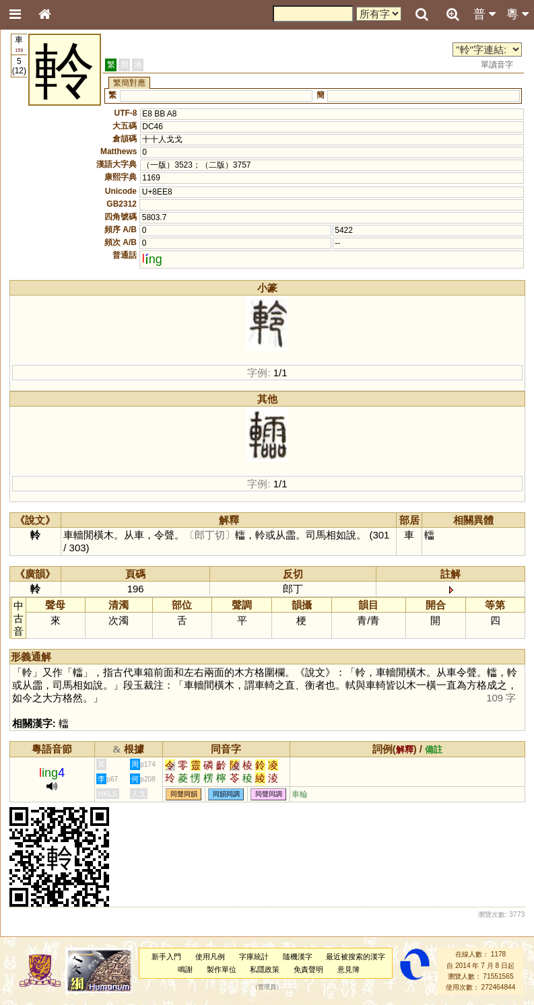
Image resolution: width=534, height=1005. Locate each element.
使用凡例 (210, 956)
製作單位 (221, 969)
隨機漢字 (297, 956)
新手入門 (166, 956)
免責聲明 (308, 969)
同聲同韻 (183, 794)
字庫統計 (254, 956)
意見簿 (348, 969)
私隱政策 (264, 969)
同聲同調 (268, 794)
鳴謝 (185, 969)
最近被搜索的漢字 (355, 956)
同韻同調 (226, 794)
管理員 (267, 987)
